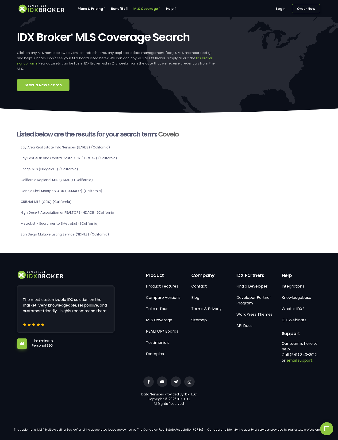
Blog (195, 297)
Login (280, 8)
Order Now (306, 8)
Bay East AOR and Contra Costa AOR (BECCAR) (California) (69, 158)
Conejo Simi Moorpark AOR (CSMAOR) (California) (61, 191)
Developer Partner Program (253, 300)
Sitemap (199, 320)
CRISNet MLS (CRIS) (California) (46, 201)
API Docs (244, 325)
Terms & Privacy (206, 308)
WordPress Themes (254, 314)
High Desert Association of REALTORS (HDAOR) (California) (68, 212)
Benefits (118, 8)
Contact (199, 286)
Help (170, 8)
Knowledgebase (296, 297)
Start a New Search (43, 85)
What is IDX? (293, 308)
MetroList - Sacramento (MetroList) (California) (60, 223)
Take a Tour (157, 308)
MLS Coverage (145, 8)
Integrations (293, 286)
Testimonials (157, 342)
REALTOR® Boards (162, 331)
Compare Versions (163, 297)
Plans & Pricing (90, 8)
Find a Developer (252, 286)
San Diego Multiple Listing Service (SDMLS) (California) (65, 234)
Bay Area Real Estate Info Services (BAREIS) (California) (65, 147)
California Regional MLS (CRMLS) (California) (57, 180)
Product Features (162, 286)
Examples (155, 354)
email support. (300, 360)
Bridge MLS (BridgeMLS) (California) (49, 169)
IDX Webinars (294, 320)
